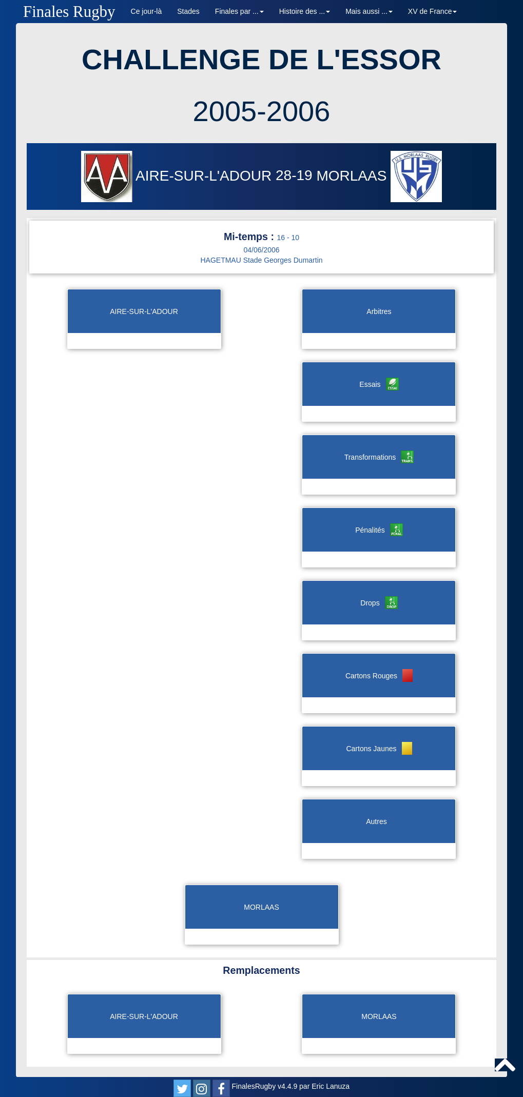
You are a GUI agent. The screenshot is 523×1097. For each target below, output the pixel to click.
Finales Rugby (69, 12)
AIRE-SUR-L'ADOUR (178, 176)
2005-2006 (262, 111)
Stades (188, 11)
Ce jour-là (146, 11)
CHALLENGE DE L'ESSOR (261, 59)
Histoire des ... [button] (304, 11)
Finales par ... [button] (239, 11)
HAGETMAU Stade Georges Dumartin (261, 260)
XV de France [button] (432, 11)
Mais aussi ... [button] (369, 11)
